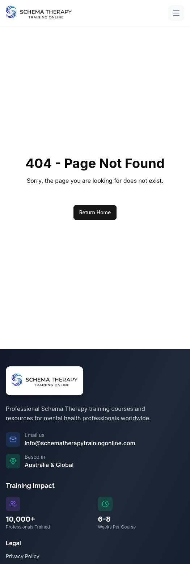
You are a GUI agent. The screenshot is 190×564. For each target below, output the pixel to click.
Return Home (95, 212)
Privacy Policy (22, 556)
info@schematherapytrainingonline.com (80, 443)
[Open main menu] (176, 13)
